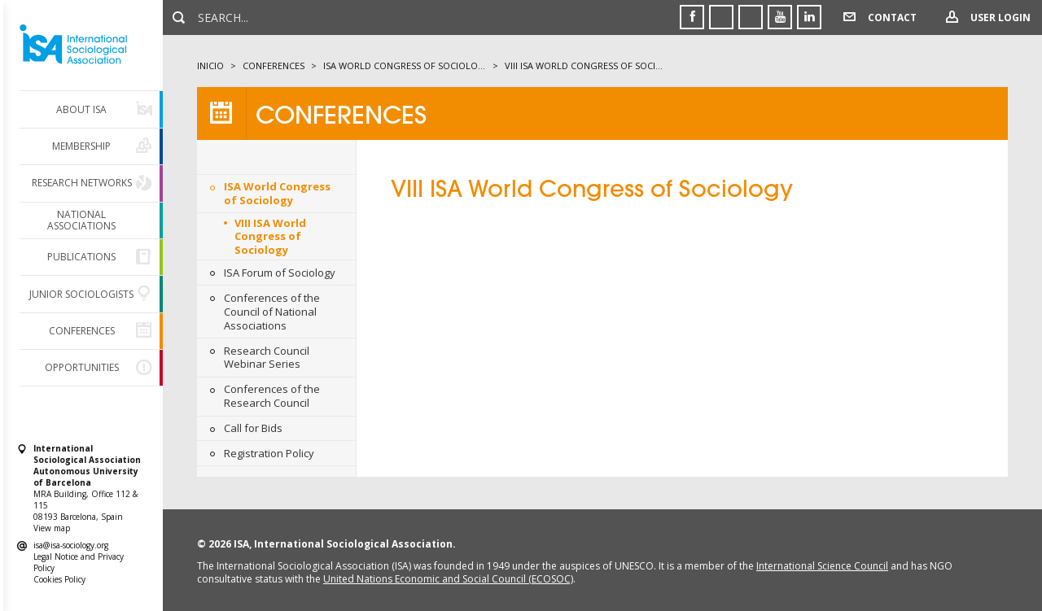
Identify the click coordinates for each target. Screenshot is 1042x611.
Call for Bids (253, 428)
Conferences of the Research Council (272, 396)
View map (51, 528)
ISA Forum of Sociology (279, 272)
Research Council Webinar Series (266, 357)
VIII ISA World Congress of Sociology (270, 237)
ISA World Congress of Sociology (277, 193)
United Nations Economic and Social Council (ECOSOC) (448, 579)
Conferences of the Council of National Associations (272, 311)
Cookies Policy (59, 579)
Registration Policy (269, 453)
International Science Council (822, 566)
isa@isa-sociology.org (70, 545)
